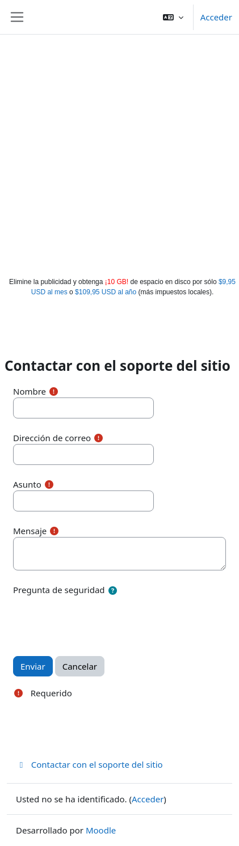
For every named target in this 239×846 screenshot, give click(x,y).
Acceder (216, 17)
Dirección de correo (52, 437)
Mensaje (30, 530)
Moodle (101, 830)
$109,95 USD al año (105, 292)
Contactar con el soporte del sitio (89, 764)
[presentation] (99, 620)
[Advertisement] (118, 153)
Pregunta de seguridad (59, 589)
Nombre (29, 391)
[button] (173, 17)
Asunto (27, 484)
